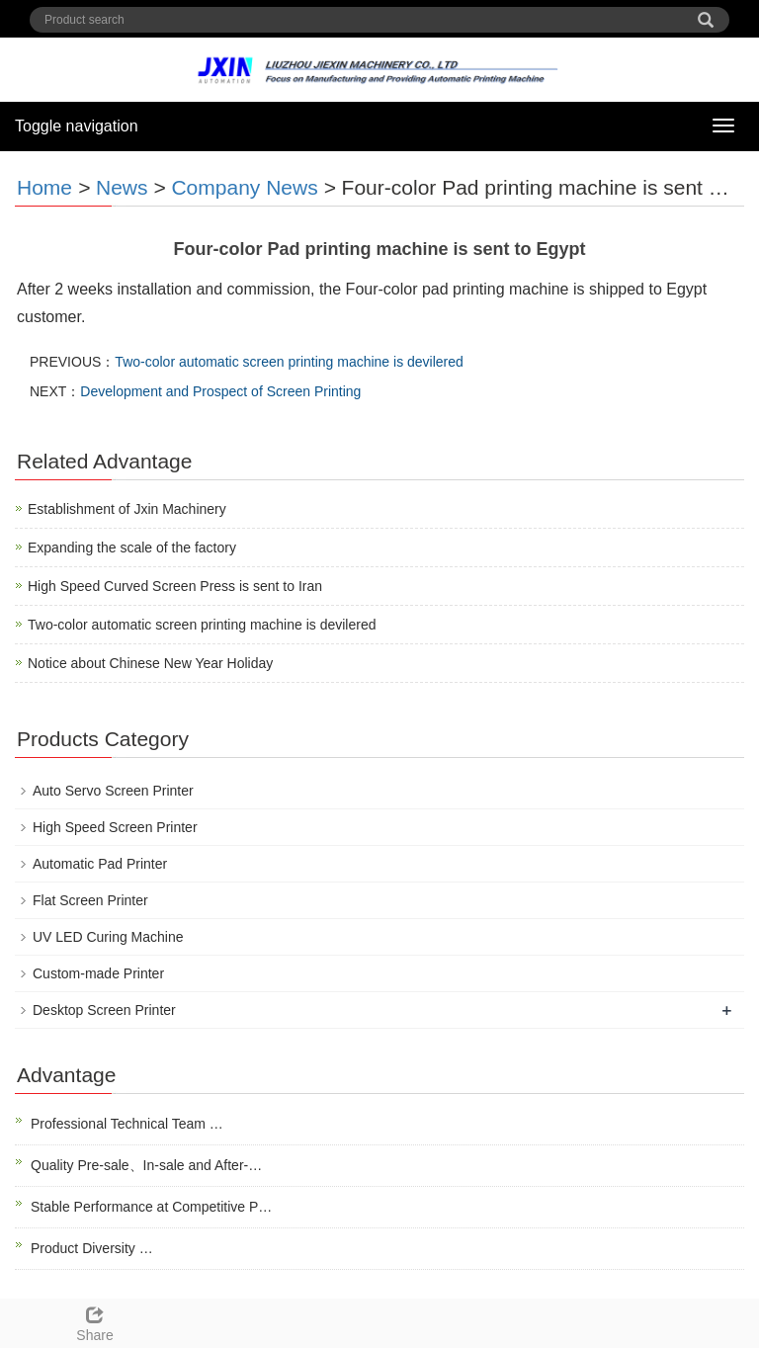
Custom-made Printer (98, 973)
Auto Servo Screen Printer (113, 791)
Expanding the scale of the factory (132, 547)
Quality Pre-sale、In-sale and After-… (146, 1165)
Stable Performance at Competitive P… (151, 1207)
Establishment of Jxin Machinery (127, 509)
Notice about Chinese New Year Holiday (150, 663)
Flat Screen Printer (90, 900)
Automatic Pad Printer (100, 864)
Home (44, 187)
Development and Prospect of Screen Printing (220, 391)
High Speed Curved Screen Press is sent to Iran (175, 586)
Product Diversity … (92, 1248)
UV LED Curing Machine (108, 937)
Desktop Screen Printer (104, 1010)
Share (95, 1321)
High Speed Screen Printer (115, 827)
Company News (244, 187)
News (122, 187)
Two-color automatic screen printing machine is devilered (289, 362)
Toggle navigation (76, 126)
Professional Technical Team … (127, 1124)
